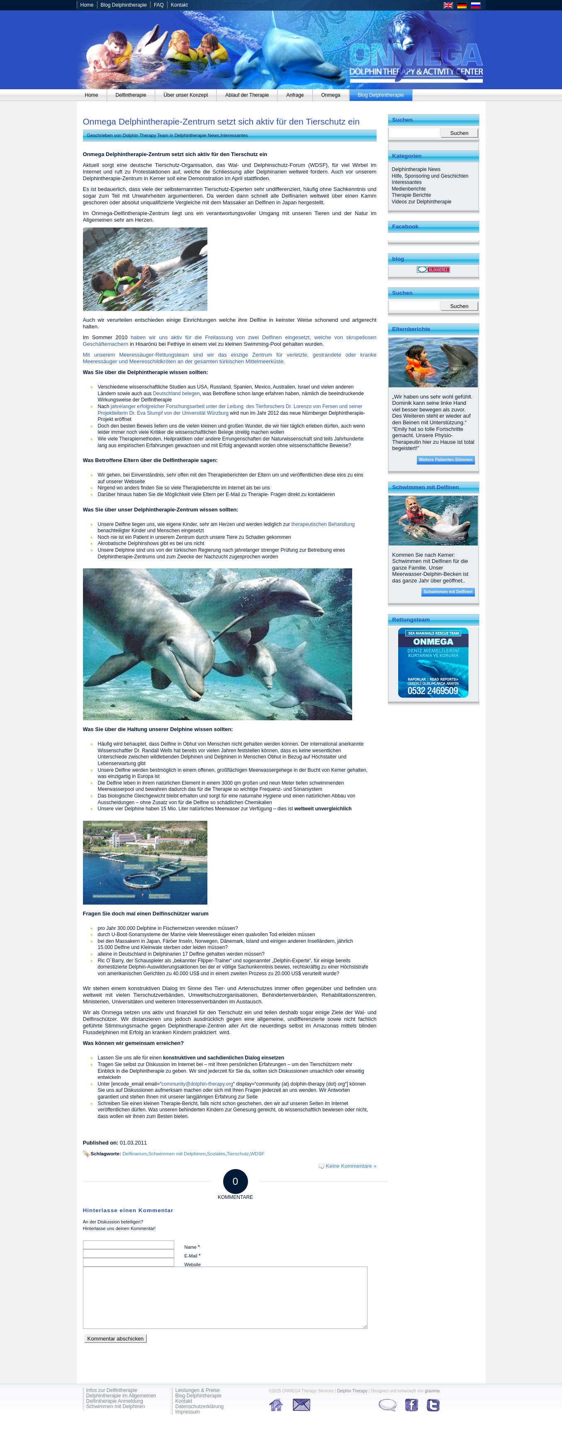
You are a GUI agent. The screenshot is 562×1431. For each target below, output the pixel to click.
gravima (432, 1391)
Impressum (187, 1412)
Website (193, 1264)
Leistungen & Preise (197, 1390)
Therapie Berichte (411, 195)
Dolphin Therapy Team (145, 135)
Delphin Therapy (352, 1391)
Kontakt (179, 5)
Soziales (216, 1153)
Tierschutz (238, 1153)
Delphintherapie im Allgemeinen (121, 1396)
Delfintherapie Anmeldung (114, 1401)
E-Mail (193, 1255)
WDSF (257, 1153)
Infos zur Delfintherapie (111, 1390)
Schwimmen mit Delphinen (177, 1153)
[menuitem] (92, 95)
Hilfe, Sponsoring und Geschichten (430, 176)
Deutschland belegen (176, 393)
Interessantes (234, 135)
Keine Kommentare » (351, 1166)
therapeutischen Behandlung (323, 524)
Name (192, 1247)
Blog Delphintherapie (124, 5)
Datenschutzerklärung (199, 1406)
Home (87, 5)
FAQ (159, 5)
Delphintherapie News (197, 135)
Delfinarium (134, 1153)
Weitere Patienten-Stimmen (445, 459)
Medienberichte (409, 189)
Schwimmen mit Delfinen (447, 592)
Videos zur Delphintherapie (422, 202)
